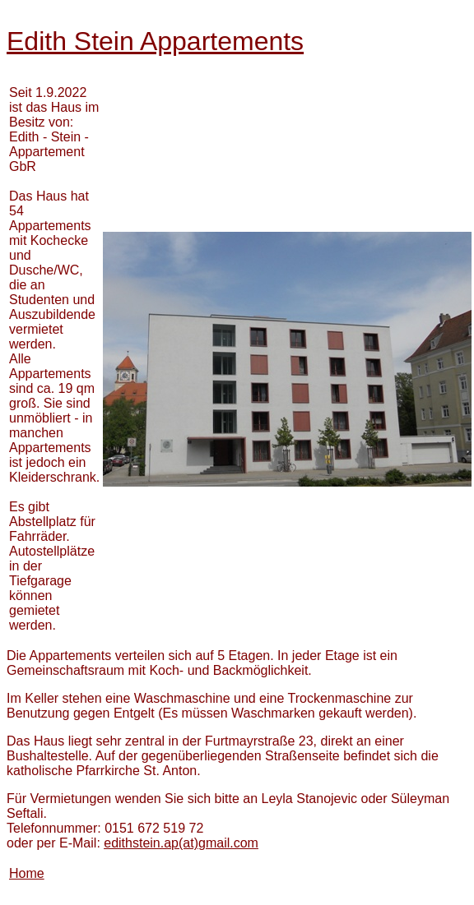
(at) (181, 843)
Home (26, 873)
